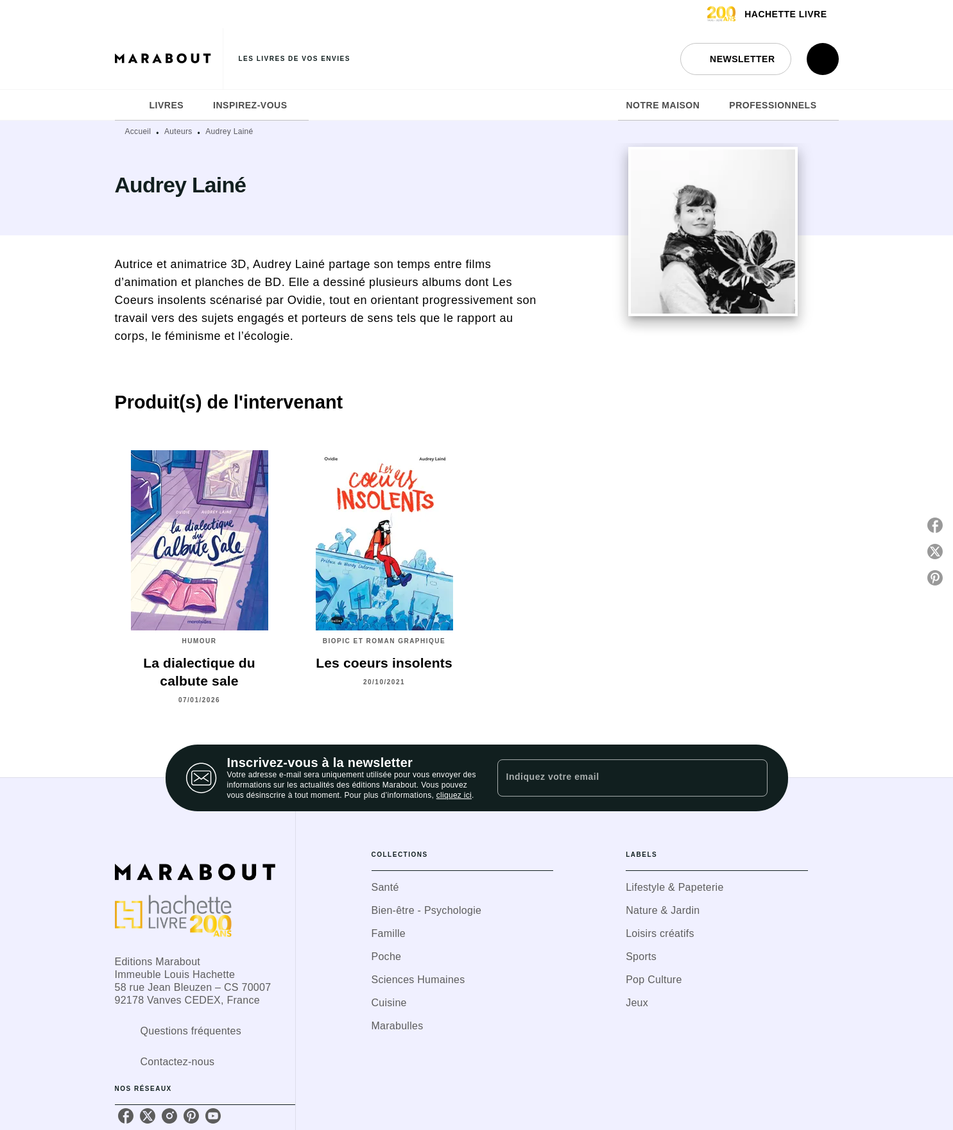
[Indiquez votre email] (616, 778)
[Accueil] (169, 58)
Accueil (138, 131)
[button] (735, 59)
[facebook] (126, 1116)
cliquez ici (454, 795)
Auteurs (178, 131)
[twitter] (148, 1116)
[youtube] (213, 1116)
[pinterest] (191, 1116)
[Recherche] (823, 59)
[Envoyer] (752, 778)
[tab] (128, 105)
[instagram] (169, 1116)
